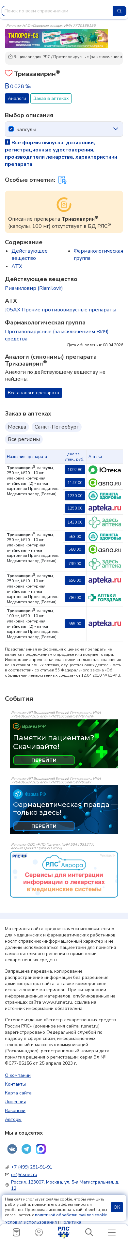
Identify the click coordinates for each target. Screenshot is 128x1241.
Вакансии (15, 1110)
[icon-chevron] (116, 129)
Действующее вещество (29, 254)
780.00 (75, 597)
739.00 (75, 563)
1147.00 (75, 482)
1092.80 (75, 469)
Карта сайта (18, 1093)
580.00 (75, 549)
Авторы (13, 1119)
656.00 (75, 580)
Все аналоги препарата (33, 393)
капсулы (26, 129)
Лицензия (15, 1102)
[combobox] (57, 11)
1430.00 (75, 522)
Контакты (15, 1084)
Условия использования (31, 1222)
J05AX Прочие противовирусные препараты (60, 309)
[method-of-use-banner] (56, 38)
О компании (18, 1075)
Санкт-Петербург (57, 427)
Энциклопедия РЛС (29, 56)
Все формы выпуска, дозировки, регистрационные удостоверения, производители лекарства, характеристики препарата (61, 153)
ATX (16, 266)
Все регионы (24, 439)
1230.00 (75, 495)
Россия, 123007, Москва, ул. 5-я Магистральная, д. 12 (65, 1185)
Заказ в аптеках (51, 98)
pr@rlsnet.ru (24, 1174)
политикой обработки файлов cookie (71, 1214)
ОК (117, 1207)
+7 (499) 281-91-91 (31, 1167)
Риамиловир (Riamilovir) (34, 288)
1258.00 (75, 508)
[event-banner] (64, 874)
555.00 (75, 623)
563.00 (75, 536)
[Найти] (119, 11)
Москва (17, 427)
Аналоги (17, 98)
